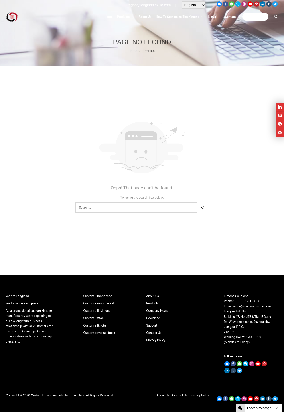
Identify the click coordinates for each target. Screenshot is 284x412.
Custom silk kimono (96, 310)
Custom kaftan (93, 318)
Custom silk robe (94, 325)
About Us (152, 296)
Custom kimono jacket (98, 303)
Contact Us (154, 333)
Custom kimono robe (97, 296)
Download (153, 318)
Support (151, 325)
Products (152, 303)
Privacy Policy (155, 340)
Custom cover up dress (99, 333)
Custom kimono (41, 395)
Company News (157, 310)
